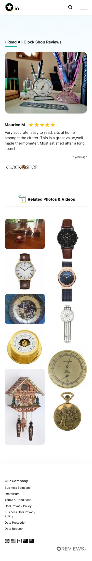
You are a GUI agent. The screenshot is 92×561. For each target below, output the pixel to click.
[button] (70, 7)
